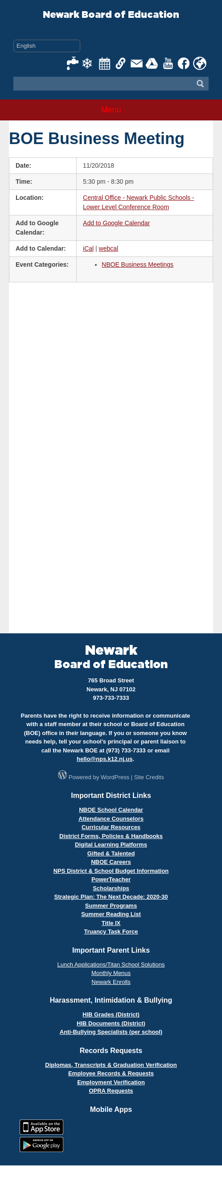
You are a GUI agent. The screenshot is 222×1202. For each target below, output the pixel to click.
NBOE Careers (111, 862)
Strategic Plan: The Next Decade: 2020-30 (111, 896)
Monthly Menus (111, 973)
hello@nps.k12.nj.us (104, 759)
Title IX (111, 923)
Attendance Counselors (111, 818)
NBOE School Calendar (111, 809)
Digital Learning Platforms (111, 844)
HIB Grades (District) (111, 1014)
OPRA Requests (111, 1090)
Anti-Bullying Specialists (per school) (111, 1032)
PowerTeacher (111, 879)
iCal (88, 248)
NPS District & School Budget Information (111, 870)
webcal (109, 248)
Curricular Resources (111, 827)
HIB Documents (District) (111, 1023)
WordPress (115, 777)
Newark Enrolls (110, 982)
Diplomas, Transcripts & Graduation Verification (111, 1065)
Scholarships (111, 888)
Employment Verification (111, 1082)
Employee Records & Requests (111, 1073)
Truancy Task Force (111, 931)
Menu (111, 109)
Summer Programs (111, 905)
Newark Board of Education (111, 15)
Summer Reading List (111, 914)
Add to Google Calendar (116, 223)
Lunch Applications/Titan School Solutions (111, 964)
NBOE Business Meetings (137, 264)
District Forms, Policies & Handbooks (111, 836)
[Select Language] (46, 46)
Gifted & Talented (111, 853)
